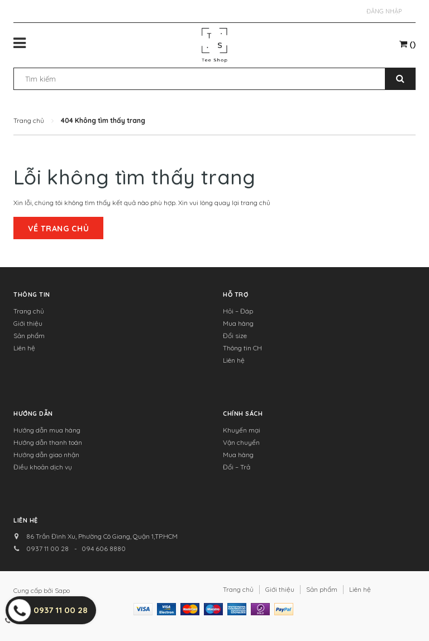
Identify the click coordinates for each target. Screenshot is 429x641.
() (407, 44)
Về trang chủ (58, 229)
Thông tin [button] (31, 294)
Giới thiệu (27, 323)
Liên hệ (24, 348)
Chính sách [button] (243, 413)
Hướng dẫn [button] (33, 413)
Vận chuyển (241, 442)
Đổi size (235, 335)
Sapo (62, 590)
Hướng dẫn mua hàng (46, 430)
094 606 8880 (104, 548)
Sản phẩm (29, 335)
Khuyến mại (241, 430)
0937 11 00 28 (47, 548)
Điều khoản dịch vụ (42, 467)
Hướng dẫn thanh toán (47, 442)
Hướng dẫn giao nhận (46, 454)
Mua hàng (238, 323)
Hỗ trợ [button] (235, 294)
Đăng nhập (384, 11)
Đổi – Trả (236, 467)
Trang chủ (28, 311)
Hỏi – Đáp (238, 311)
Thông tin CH (242, 348)
